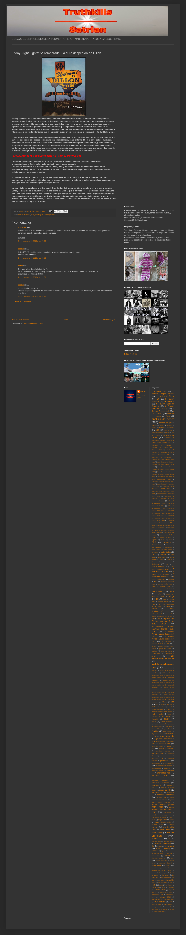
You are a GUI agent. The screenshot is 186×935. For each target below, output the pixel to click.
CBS (154, 542)
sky (153, 846)
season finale (157, 825)
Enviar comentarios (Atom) (33, 324)
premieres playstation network (162, 778)
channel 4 (167, 542)
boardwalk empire (157, 432)
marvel (170, 707)
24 (158, 399)
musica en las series (161, 716)
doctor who (166, 562)
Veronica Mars (156, 904)
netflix (154, 722)
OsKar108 (22, 227)
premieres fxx (156, 763)
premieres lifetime (157, 770)
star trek (169, 853)
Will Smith (155, 909)
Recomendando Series (159, 817)
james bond (163, 646)
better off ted (168, 430)
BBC (157, 430)
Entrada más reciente (20, 320)
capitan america (165, 537)
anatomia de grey (165, 423)
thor (171, 882)
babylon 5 (169, 425)
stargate (167, 856)
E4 (167, 564)
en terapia (171, 579)
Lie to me (168, 668)
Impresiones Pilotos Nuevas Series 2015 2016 (163, 634)
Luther (162, 704)
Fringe (171, 596)
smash (159, 846)
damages (163, 554)
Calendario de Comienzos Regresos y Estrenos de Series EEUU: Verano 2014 (163, 440)
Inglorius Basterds (157, 644)
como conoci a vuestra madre (162, 549)
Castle (163, 540)
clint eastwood (156, 547)
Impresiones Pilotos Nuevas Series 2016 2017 (163, 638)
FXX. (164, 599)
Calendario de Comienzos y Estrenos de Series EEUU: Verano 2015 (163, 469)
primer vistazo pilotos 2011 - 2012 (163, 805)
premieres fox (157, 758)
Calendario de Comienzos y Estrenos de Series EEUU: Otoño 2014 (163, 459)
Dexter (161, 559)
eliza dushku (161, 579)
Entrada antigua (109, 320)
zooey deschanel (159, 911)
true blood (155, 887)
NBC (166, 719)
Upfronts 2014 (169, 899)
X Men (172, 909)
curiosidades (165, 552)
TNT (153, 885)
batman (154, 427)
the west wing (162, 882)
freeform (159, 594)
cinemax (169, 545)
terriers (154, 873)
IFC (159, 619)
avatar (162, 425)
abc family (170, 414)
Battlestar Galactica (166, 428)
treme (161, 885)
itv (168, 644)
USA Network (159, 902)
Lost (172, 702)
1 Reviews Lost (159, 391)
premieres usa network (165, 795)
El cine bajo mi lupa (163, 570)
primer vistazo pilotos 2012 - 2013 (163, 809)
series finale (165, 829)
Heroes (154, 609)
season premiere (49, 215)
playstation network (158, 734)
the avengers (163, 873)
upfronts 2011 (160, 890)
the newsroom (165, 877)
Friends (162, 596)
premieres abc (167, 736)
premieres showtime (160, 783)
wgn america (158, 907)
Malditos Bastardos (158, 707)
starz (172, 858)
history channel (157, 614)
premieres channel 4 (166, 748)
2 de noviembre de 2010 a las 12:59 (32, 277)
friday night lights (37, 215)
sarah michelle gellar (163, 822)
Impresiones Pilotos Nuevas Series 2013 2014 (163, 621)
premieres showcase (160, 780)
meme (168, 709)
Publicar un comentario (24, 301)
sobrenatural (169, 846)
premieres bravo (157, 746)
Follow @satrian (130, 354)
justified (154, 651)
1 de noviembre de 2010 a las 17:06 (32, 241)
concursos (155, 552)
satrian (21, 249)
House (154, 616)
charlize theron (157, 545)
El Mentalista (164, 574)
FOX (172, 591)
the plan (160, 880)
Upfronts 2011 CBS (166, 892)
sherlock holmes (169, 841)
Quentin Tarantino (159, 815)
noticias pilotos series (160, 724)
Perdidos (155, 731)
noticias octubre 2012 (167, 721)
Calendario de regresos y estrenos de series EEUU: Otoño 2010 (163, 498)
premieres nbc (163, 773)
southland (155, 851)
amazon (158, 416)
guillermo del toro (163, 601)
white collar (168, 907)
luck (156, 704)
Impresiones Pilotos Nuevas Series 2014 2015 (163, 629)
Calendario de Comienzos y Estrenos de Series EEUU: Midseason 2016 (163, 452)
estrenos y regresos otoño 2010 (162, 589)
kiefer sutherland (166, 651)
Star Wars (155, 856)
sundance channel (165, 863)
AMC (168, 416)
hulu (153, 619)
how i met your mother (165, 616)
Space (163, 851)
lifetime (154, 670)
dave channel (162, 557)
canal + (159, 532)
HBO (168, 606)
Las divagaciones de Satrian (163, 657)
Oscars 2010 (156, 729)
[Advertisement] (63, 310)
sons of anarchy (163, 848)
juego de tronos (165, 648)
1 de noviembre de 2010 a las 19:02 (32, 258)
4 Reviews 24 (169, 401)
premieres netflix (160, 775)
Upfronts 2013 (157, 899)
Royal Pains (162, 820)
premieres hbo (168, 763)
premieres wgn (161, 797)
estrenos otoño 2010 (165, 584)
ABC (160, 413)
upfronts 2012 (165, 897)
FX (157, 599)
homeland (169, 614)
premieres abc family (164, 739)
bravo (158, 435)
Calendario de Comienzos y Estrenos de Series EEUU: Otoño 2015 (163, 464)
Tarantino (154, 868)
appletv (154, 425)
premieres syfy (165, 790)
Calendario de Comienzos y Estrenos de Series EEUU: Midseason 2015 (163, 447)
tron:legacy (168, 885)
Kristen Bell (156, 653)
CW (153, 555)
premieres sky (157, 785)
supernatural (156, 865)
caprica (154, 540)
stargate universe (159, 858)
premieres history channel (163, 765)
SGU (169, 839)
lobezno (164, 702)
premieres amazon (158, 741)
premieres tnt (157, 792)
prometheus (167, 812)
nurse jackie (168, 726)
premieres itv (168, 768)
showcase (157, 843)
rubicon (172, 820)
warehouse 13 (169, 904)
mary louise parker (157, 709)
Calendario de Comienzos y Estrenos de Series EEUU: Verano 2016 (163, 474)
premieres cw (157, 753)
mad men (169, 704)
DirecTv (169, 559)
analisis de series (24, 215)
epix (155, 581)
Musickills (155, 719)
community (168, 547)
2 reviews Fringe (165, 396)
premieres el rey (165, 756)
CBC (170, 540)
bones (167, 432)
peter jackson (167, 731)
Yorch (20, 266)
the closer (165, 875)
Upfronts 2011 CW (157, 894)
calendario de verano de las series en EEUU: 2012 (163, 530)
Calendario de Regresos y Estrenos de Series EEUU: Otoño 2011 (163, 503)
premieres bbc (164, 744)
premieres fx (165, 761)
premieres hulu (156, 768)
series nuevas (157, 833)
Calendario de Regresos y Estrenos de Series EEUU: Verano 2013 (163, 518)
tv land (164, 887)
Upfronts (171, 887)
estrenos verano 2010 (161, 586)
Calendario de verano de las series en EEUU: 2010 (163, 523)
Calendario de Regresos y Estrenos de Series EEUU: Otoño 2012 (163, 508)
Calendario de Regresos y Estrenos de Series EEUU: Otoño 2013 (163, 513)
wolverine (164, 909)
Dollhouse (155, 564)
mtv (169, 714)
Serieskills (156, 838)
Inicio (66, 320)
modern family (157, 714)
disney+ (154, 562)
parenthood (168, 729)
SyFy (168, 865)
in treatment (166, 641)
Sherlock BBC (156, 841)
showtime (167, 844)
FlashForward (157, 591)
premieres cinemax (163, 751)
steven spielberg (161, 860)
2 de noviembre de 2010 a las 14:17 (32, 297)
